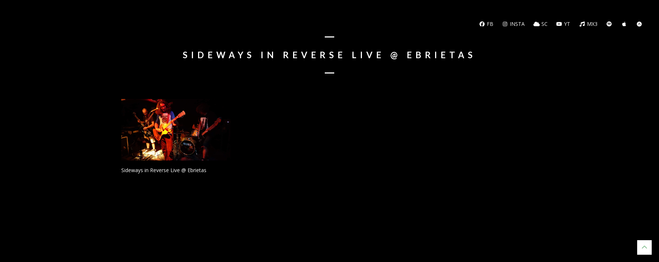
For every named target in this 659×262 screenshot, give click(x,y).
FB (486, 23)
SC (540, 23)
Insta (513, 23)
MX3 (588, 23)
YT (563, 23)
